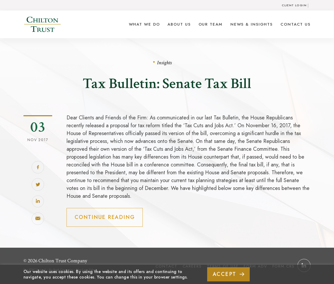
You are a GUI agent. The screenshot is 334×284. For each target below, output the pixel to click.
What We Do (144, 24)
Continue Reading (105, 217)
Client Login (294, 5)
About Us (179, 24)
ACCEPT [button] (224, 274)
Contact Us (296, 24)
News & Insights (251, 24)
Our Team (211, 24)
